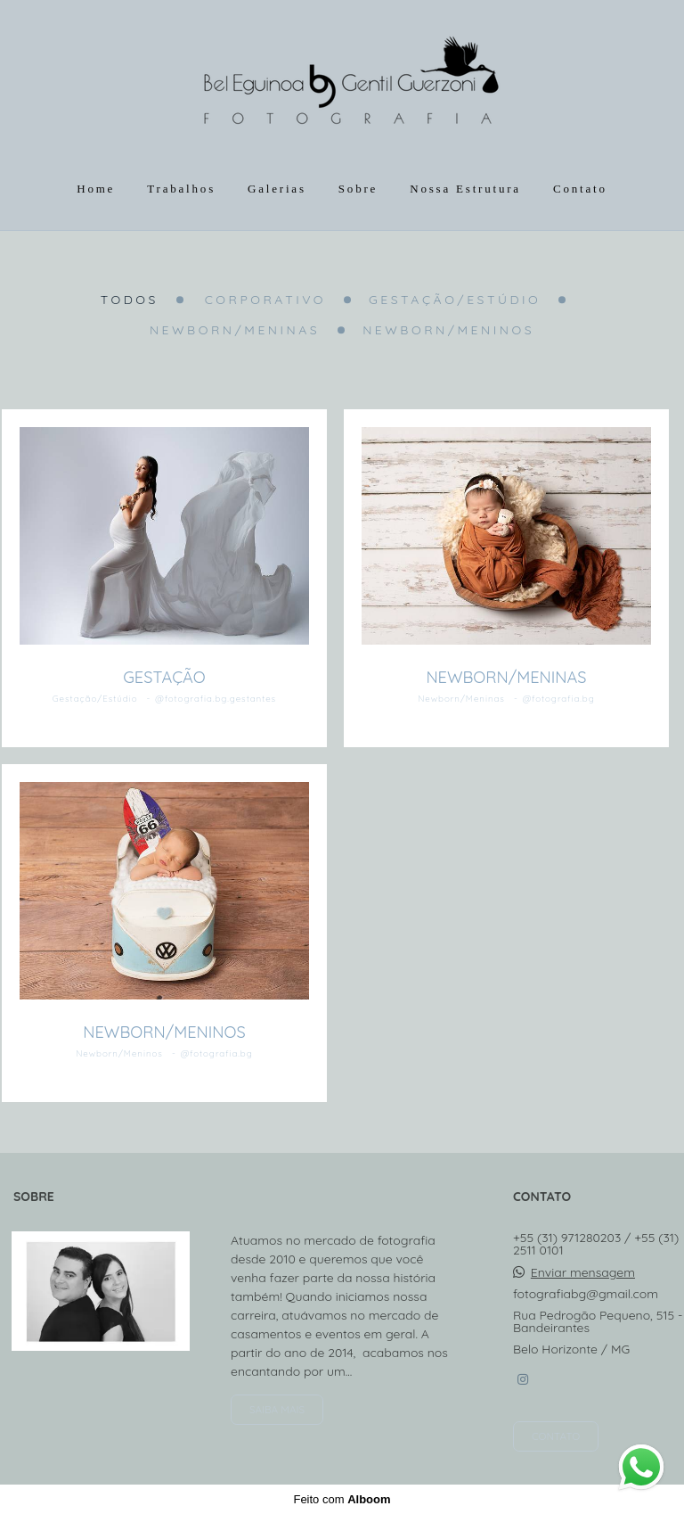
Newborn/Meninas (235, 330)
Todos (130, 299)
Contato (580, 188)
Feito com (341, 1499)
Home (96, 188)
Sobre (358, 188)
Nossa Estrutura (465, 188)
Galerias (277, 188)
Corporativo (265, 299)
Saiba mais (277, 1409)
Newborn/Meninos (448, 330)
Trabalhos (181, 188)
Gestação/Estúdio (455, 299)
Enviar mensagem (583, 1272)
